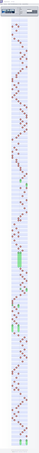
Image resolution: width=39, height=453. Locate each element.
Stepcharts (7, 1)
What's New (25, 451)
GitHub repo (20, 451)
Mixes (1, 4)
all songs (12, 1)
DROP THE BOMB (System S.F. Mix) (14, 4)
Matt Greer (16, 451)
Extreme (5, 4)
